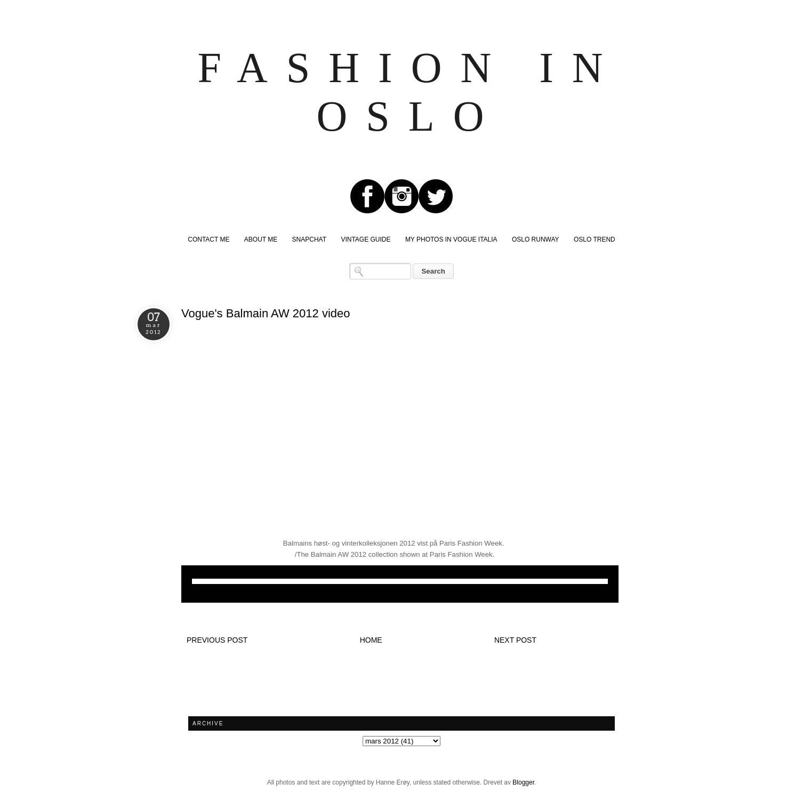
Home (371, 640)
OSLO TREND (594, 239)
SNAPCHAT (309, 239)
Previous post (217, 640)
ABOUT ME (260, 239)
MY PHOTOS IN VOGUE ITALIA (451, 239)
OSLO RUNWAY (535, 239)
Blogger (523, 782)
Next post (515, 640)
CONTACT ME (208, 239)
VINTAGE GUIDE (365, 239)
